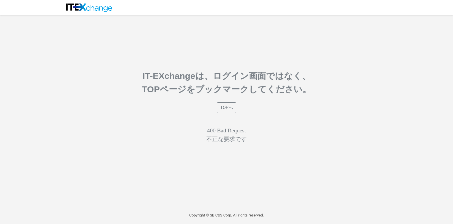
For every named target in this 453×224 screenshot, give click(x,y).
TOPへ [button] (226, 107)
